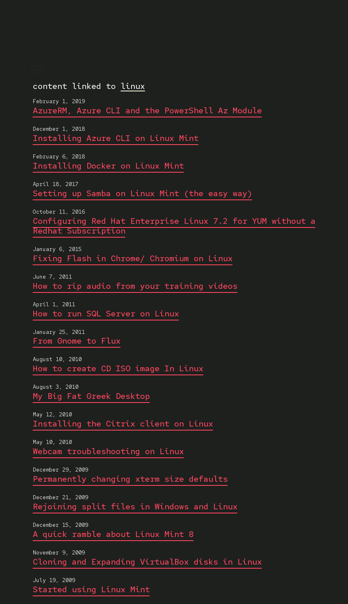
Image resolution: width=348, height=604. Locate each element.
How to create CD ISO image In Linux (118, 368)
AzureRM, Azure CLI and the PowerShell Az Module (147, 110)
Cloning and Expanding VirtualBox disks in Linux (147, 561)
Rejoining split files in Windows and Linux (135, 506)
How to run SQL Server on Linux (106, 313)
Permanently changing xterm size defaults (130, 479)
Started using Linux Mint (91, 589)
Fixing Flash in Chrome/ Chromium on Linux (133, 258)
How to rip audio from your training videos (135, 286)
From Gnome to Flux (77, 341)
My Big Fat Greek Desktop (91, 396)
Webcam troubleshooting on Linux (108, 451)
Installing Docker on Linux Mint (108, 165)
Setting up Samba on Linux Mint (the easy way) (142, 193)
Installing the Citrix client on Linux (123, 423)
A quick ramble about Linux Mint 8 (113, 534)
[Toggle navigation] (39, 70)
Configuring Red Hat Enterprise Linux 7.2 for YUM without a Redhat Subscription (174, 226)
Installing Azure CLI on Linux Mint (116, 138)
